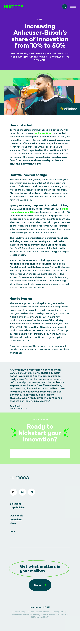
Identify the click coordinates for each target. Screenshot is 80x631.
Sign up (40, 585)
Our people (16, 515)
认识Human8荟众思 (40, 617)
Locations (16, 519)
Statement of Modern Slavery (26, 615)
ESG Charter (49, 615)
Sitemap (62, 615)
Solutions (15, 503)
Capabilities (17, 507)
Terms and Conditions (38, 612)
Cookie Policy (18, 612)
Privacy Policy (59, 612)
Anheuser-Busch (44, 133)
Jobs (12, 531)
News (13, 523)
